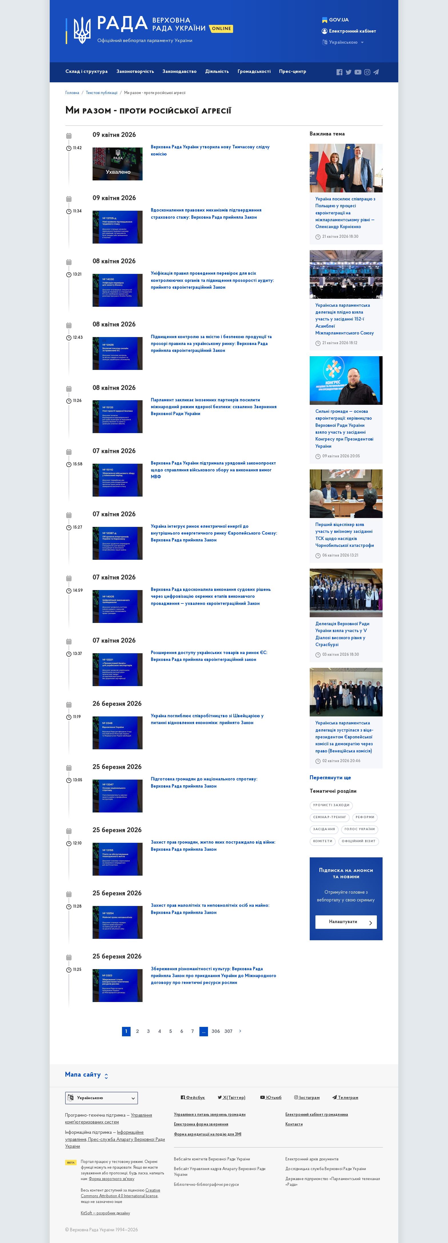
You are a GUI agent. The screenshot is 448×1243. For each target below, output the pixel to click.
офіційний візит (359, 841)
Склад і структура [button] (86, 71)
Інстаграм (306, 1097)
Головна (72, 93)
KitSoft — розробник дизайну (105, 1213)
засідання (324, 829)
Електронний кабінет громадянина (316, 1115)
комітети (322, 841)
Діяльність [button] (217, 71)
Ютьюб (270, 1097)
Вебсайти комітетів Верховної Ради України (212, 1159)
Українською (340, 42)
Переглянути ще (330, 778)
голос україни (360, 829)
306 (215, 1031)
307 (228, 1031)
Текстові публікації (101, 93)
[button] (101, 1098)
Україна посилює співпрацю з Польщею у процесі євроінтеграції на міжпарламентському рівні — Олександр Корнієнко (345, 213)
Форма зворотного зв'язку (111, 1179)
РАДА (123, 24)
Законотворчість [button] (135, 71)
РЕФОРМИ (365, 817)
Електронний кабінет (349, 31)
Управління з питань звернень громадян (209, 1115)
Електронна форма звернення (201, 1124)
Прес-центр (292, 71)
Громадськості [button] (254, 71)
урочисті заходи (331, 805)
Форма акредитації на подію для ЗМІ (207, 1134)
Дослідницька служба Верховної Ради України (325, 1169)
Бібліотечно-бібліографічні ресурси (206, 1185)
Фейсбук (193, 1097)
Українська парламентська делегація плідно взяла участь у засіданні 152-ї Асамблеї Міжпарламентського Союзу (344, 319)
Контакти (294, 1124)
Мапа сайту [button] (83, 1074)
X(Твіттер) (231, 1097)
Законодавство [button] (180, 71)
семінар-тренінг (330, 817)
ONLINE (221, 29)
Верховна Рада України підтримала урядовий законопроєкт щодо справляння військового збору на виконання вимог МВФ (213, 470)
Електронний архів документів (312, 1159)
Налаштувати (343, 922)
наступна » (240, 1031)
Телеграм (345, 1097)
